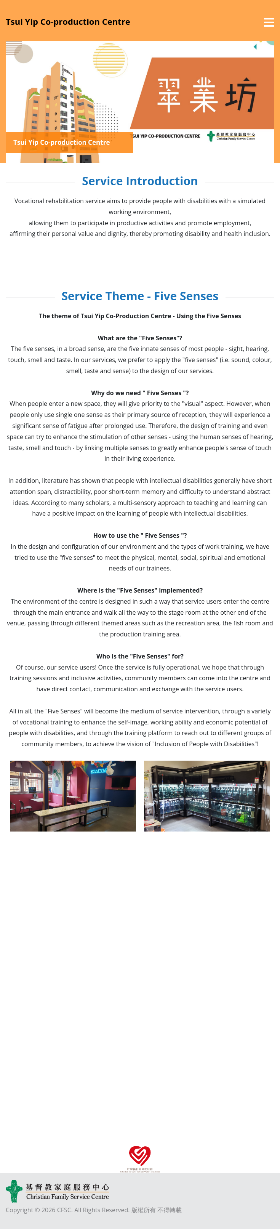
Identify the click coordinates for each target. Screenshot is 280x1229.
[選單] (269, 22)
